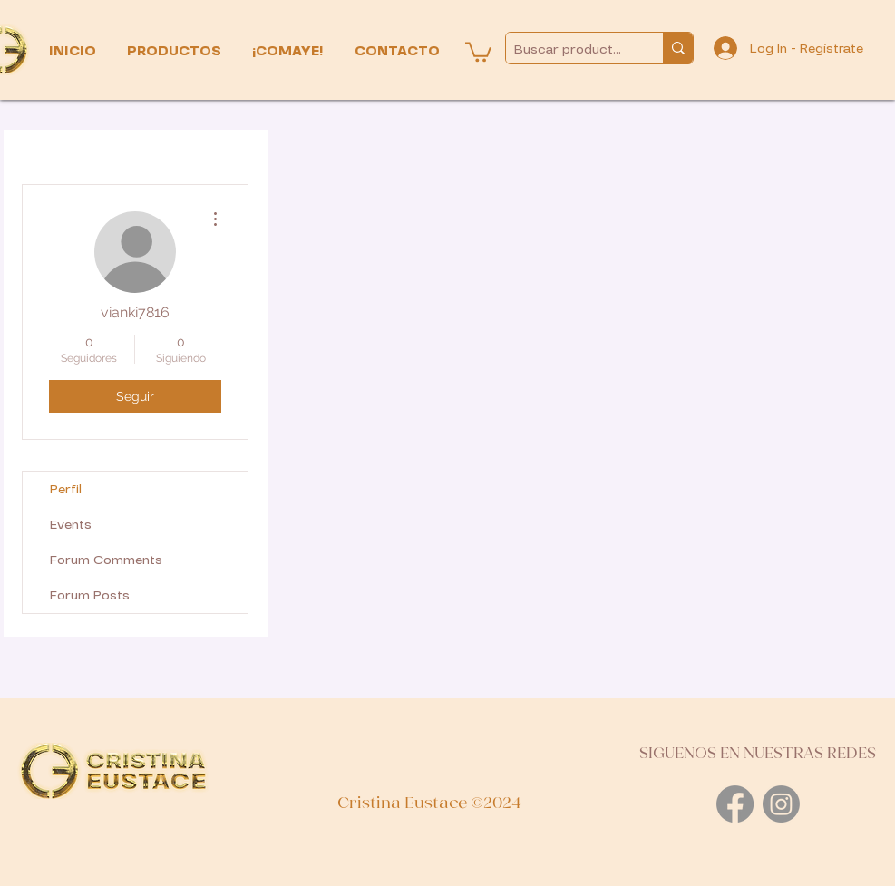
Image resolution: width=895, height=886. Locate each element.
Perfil (66, 489)
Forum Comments (106, 560)
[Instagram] (781, 804)
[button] (175, 51)
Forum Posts (90, 595)
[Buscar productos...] (569, 49)
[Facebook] (735, 804)
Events (71, 524)
